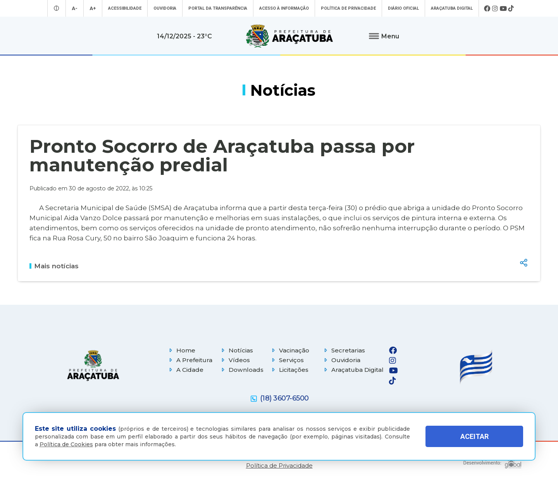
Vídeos (234, 360)
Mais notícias (54, 265)
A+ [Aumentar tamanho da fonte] (93, 8)
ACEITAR (474, 436)
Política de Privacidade (348, 8)
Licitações (289, 369)
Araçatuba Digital (452, 8)
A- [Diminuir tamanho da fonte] (75, 8)
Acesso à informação (284, 8)
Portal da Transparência (217, 8)
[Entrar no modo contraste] (57, 8)
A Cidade (185, 369)
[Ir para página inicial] (289, 36)
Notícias (236, 350)
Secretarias (343, 350)
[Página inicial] (93, 365)
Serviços (287, 360)
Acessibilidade (124, 8)
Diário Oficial (403, 8)
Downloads (241, 369)
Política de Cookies (66, 444)
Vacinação (289, 350)
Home (181, 350)
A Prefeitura (189, 360)
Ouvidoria (164, 8)
